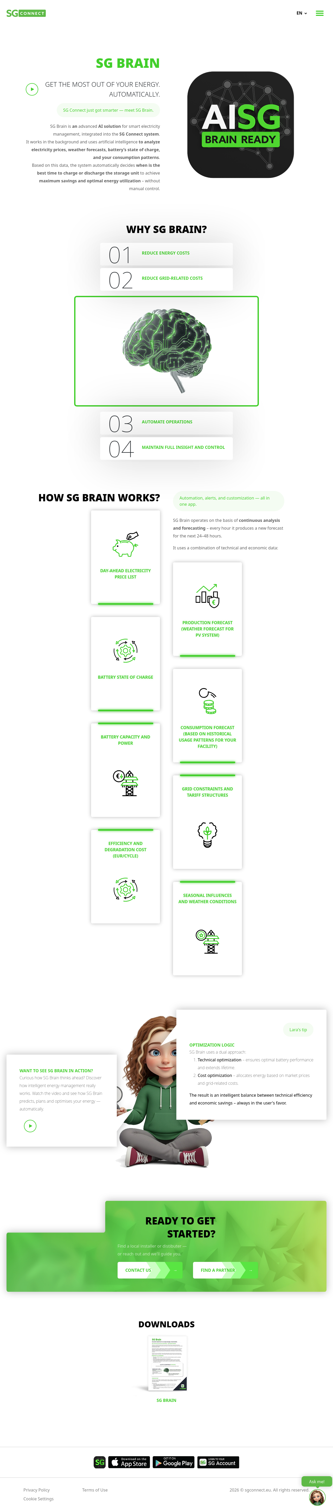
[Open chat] (317, 1497)
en (299, 13)
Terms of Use (95, 1490)
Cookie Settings (38, 1499)
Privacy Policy (36, 1490)
